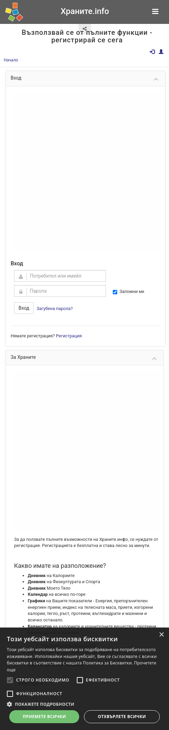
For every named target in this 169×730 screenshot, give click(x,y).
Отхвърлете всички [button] (122, 716)
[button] (84, 704)
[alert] (84, 679)
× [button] (161, 634)
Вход (24, 308)
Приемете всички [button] (44, 716)
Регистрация (69, 335)
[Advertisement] (80, 171)
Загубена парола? (55, 308)
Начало (11, 60)
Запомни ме (128, 291)
